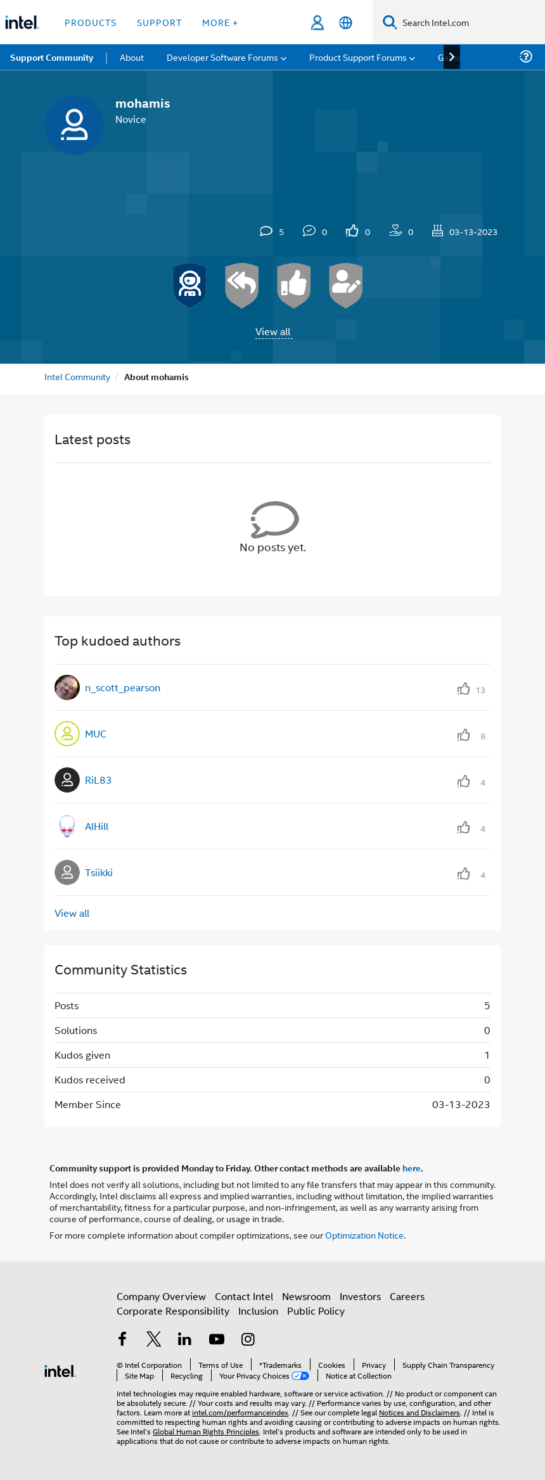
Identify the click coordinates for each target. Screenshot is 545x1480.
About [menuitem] (132, 56)
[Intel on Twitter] (154, 1340)
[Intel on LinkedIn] (185, 1340)
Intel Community (77, 376)
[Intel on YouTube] (217, 1340)
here (411, 1168)
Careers (407, 1296)
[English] (346, 22)
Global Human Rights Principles (206, 1431)
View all (272, 331)
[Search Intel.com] (471, 22)
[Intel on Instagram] (248, 1340)
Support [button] (159, 22)
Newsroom (306, 1296)
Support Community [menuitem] (51, 57)
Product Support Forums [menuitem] (358, 56)
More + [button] (220, 22)
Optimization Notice (364, 1234)
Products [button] (91, 22)
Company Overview (161, 1296)
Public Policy (316, 1310)
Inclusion (258, 1310)
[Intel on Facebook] (122, 1340)
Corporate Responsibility (173, 1310)
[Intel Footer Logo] (60, 1369)
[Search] (390, 22)
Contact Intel (244, 1296)
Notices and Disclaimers (419, 1412)
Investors (360, 1296)
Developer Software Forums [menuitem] (222, 56)
